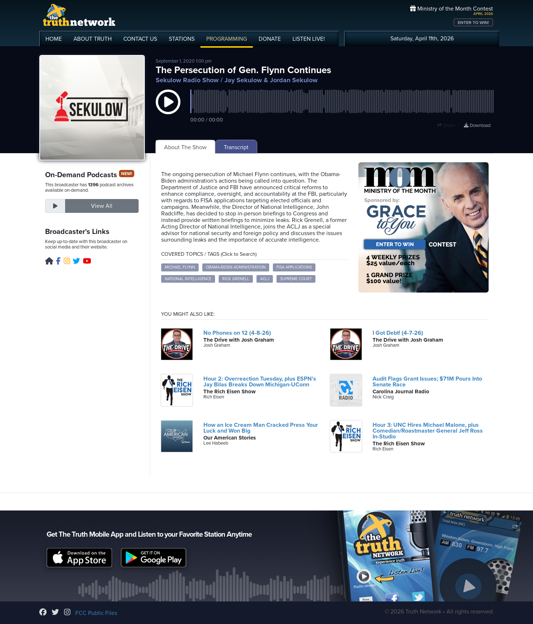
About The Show (185, 147)
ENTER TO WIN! (473, 22)
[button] (168, 109)
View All (101, 206)
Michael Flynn (180, 267)
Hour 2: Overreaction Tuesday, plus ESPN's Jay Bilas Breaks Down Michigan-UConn (259, 381)
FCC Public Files (96, 613)
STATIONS (182, 39)
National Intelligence (188, 279)
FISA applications (294, 267)
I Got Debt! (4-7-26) (398, 333)
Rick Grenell (235, 279)
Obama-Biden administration (236, 267)
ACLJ (264, 279)
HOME (53, 39)
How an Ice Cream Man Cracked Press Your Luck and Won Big (260, 427)
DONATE (270, 39)
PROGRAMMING (226, 39)
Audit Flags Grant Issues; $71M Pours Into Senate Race (427, 381)
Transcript (236, 147)
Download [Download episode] (477, 125)
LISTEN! (309, 39)
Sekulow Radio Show (187, 80)
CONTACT (140, 39)
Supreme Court (296, 279)
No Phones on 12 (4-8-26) (237, 333)
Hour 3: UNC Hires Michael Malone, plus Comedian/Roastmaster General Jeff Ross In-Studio (428, 430)
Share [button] (446, 125)
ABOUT (92, 39)
